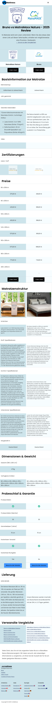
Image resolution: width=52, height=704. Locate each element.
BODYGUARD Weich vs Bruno (12, 639)
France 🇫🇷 (27, 693)
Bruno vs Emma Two (9, 632)
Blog (2, 670)
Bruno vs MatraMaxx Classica (12, 628)
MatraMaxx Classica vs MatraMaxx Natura (38, 627)
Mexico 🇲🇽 (4, 691)
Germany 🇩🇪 (27, 691)
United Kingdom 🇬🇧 (29, 685)
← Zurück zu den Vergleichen (26, 42)
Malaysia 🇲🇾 (16, 691)
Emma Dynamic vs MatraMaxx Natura (37, 636)
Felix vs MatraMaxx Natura (34, 629)
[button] (48, 2)
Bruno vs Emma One (9, 634)
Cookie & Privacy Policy (7, 676)
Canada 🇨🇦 (4, 688)
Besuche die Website (13, 565)
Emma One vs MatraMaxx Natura (36, 633)
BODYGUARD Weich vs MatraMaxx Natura (38, 638)
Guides (3, 672)
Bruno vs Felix (7, 630)
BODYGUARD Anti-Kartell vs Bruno (13, 641)
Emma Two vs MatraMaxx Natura (36, 631)
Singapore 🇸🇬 (17, 685)
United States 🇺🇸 (5, 685)
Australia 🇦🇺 (41, 685)
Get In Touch (4, 674)
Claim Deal (13, 70)
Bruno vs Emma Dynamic (11, 637)
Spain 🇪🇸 (26, 696)
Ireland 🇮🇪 (27, 688)
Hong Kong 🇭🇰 (17, 688)
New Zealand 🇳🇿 (42, 688)
